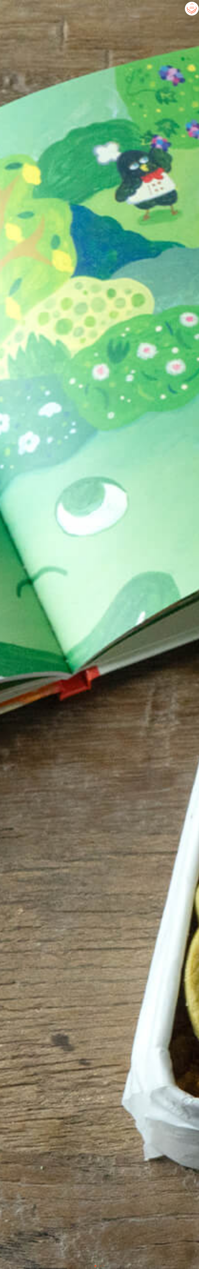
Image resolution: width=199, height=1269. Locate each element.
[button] (95, 1266)
